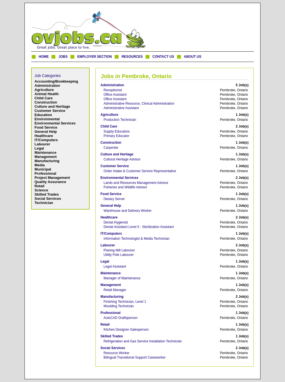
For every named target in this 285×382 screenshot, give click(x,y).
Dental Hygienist (116, 222)
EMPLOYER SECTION (94, 57)
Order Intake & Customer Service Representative (140, 171)
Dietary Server (114, 199)
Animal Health (47, 94)
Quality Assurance (50, 182)
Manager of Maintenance (122, 278)
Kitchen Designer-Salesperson (126, 329)
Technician (44, 203)
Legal (39, 148)
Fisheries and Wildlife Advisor (125, 187)
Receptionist (113, 90)
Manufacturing (47, 161)
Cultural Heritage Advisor (122, 159)
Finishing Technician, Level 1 (125, 302)
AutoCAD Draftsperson (120, 318)
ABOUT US (193, 57)
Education (43, 115)
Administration (47, 85)
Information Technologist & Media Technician (136, 239)
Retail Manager (115, 290)
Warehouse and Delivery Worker (128, 211)
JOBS (63, 57)
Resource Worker (116, 353)
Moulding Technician (119, 306)
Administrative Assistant (121, 108)
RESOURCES (132, 57)
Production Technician (120, 120)
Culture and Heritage (52, 106)
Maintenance (45, 152)
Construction (46, 102)
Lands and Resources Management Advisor (136, 183)
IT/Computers (46, 140)
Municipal (43, 169)
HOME (44, 57)
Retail (39, 186)
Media (40, 165)
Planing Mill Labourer (119, 250)
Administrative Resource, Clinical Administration (139, 103)
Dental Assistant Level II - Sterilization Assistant (139, 227)
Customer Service (50, 111)
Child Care (44, 98)
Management (45, 157)
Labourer (42, 144)
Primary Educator (116, 136)
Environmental (47, 119)
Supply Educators (117, 131)
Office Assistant (115, 95)
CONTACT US (163, 57)
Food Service (46, 127)
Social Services (48, 198)
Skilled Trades (47, 194)
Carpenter (111, 148)
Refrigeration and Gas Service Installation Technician (143, 341)
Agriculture (44, 90)
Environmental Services (55, 123)
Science (41, 190)
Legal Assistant (115, 266)
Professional (45, 173)
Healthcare (44, 136)
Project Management (52, 178)
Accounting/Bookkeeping (56, 81)
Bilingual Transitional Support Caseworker (135, 357)
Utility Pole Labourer (119, 255)
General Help (46, 131)
